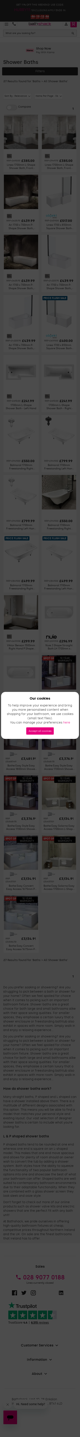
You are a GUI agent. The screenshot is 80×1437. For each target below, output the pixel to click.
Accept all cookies (40, 730)
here (66, 722)
